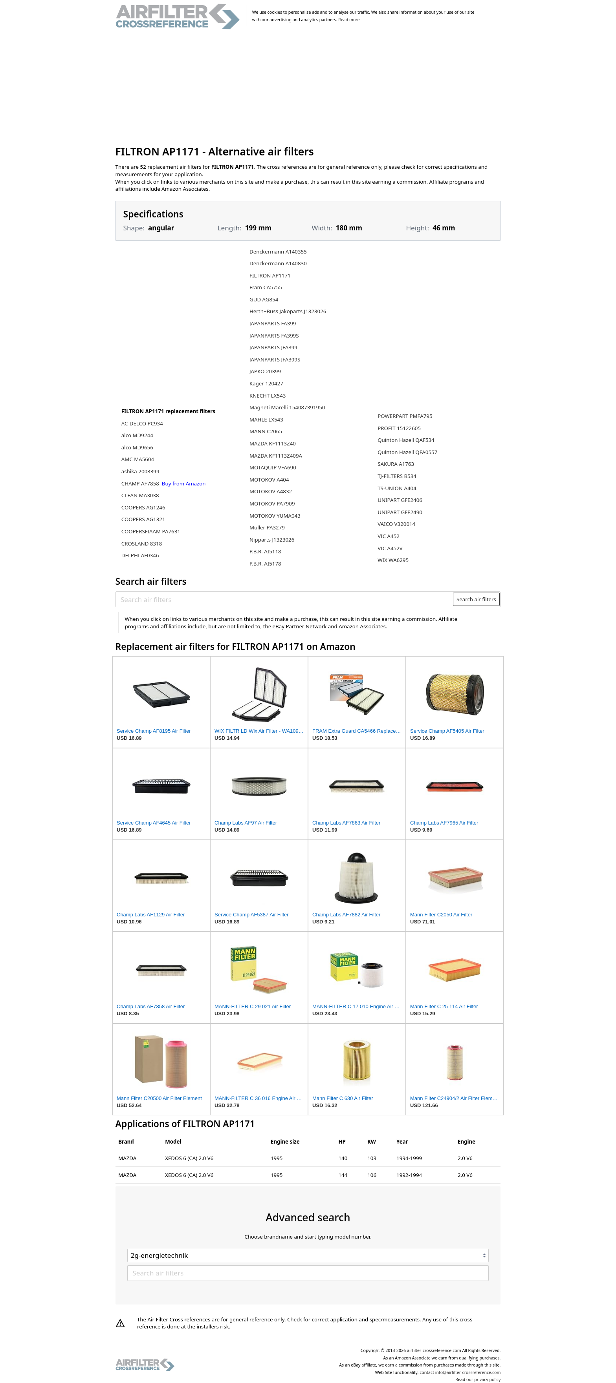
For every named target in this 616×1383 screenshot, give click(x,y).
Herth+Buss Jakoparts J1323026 (287, 311)
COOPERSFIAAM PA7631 (150, 531)
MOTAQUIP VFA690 (272, 467)
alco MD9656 (137, 447)
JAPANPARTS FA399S (274, 335)
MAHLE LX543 (266, 419)
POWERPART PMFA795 (405, 416)
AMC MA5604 (137, 459)
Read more (348, 19)
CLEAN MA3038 (140, 495)
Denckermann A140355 (278, 251)
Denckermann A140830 (278, 263)
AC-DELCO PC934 (142, 423)
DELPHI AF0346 (140, 555)
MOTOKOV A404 (269, 479)
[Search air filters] (284, 599)
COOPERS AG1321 (143, 519)
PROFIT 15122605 (399, 428)
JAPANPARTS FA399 (272, 323)
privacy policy (487, 1379)
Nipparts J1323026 (271, 539)
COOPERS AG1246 (143, 507)
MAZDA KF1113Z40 (272, 443)
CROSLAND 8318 (141, 543)
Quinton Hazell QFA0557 (407, 452)
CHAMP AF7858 (141, 483)
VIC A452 (389, 536)
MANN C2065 (265, 431)
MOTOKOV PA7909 (272, 503)
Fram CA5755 (265, 287)
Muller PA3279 (267, 527)
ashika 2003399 (140, 471)
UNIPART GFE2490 (400, 512)
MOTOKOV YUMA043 (275, 515)
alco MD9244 (137, 435)
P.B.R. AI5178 (265, 563)
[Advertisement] (308, 88)
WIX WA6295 (393, 560)
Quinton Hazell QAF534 (406, 439)
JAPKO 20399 (265, 371)
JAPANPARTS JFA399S (274, 359)
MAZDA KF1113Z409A (275, 455)
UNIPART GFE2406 (400, 500)
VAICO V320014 (396, 523)
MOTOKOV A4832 (270, 491)
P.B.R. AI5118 (265, 551)
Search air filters (476, 599)
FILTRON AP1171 (270, 275)
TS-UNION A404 (397, 488)
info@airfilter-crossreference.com (468, 1372)
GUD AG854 (263, 299)
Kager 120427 (266, 383)
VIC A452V (390, 548)
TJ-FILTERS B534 (397, 476)
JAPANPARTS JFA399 (273, 347)
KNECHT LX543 (267, 395)
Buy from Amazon (184, 483)
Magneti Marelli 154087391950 (287, 407)
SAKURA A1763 (396, 463)
